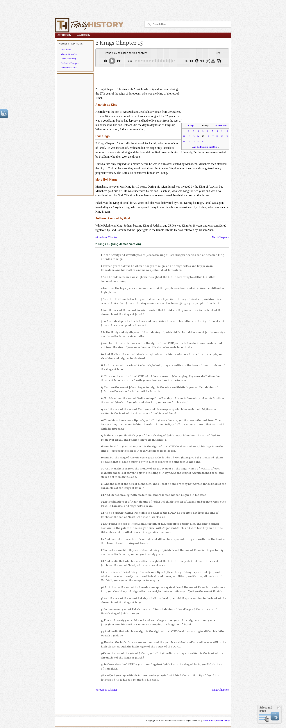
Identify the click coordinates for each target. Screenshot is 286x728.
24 (198, 141)
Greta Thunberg (68, 58)
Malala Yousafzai (69, 54)
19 (222, 136)
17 (212, 136)
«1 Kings (189, 125)
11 (184, 136)
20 (227, 136)
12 (188, 136)
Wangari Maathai (69, 67)
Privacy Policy (223, 720)
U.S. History (83, 35)
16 (208, 136)
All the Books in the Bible (205, 147)
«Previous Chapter (106, 237)
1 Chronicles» (221, 125)
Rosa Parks (66, 49)
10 (227, 131)
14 (198, 136)
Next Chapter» (220, 237)
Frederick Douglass (70, 63)
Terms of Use (208, 720)
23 (193, 141)
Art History (64, 35)
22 (188, 141)
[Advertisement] (68, 8)
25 (203, 141)
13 (193, 136)
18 (217, 136)
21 (184, 141)
